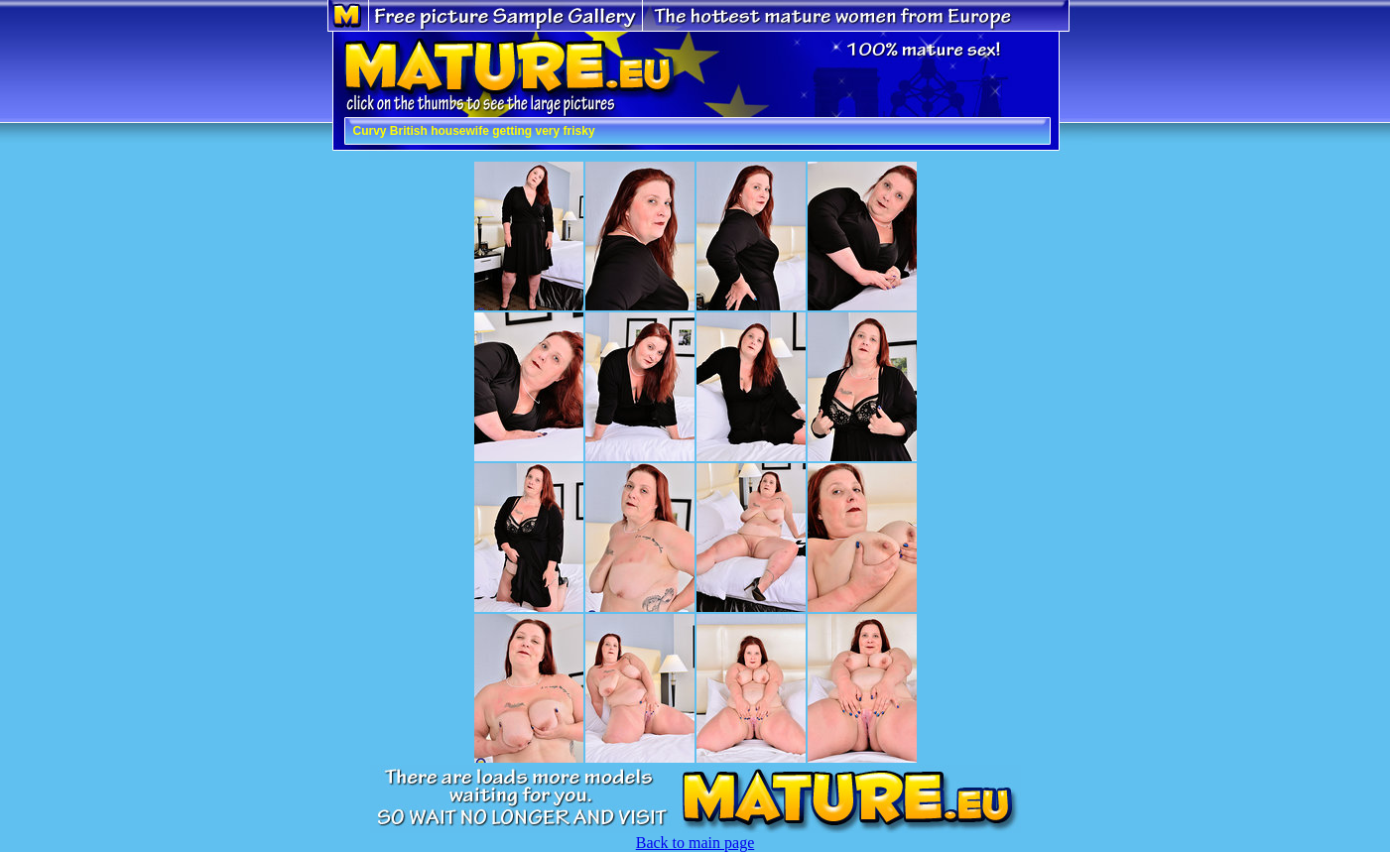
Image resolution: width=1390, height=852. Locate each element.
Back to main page (695, 842)
